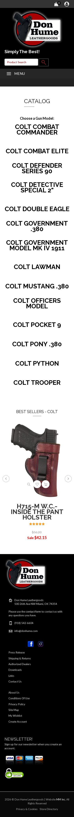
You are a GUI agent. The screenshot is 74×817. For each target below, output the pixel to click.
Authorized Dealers (19, 664)
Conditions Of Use (19, 698)
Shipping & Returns (19, 658)
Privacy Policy (16, 704)
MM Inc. (61, 799)
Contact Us (15, 681)
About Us (13, 692)
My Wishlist (15, 715)
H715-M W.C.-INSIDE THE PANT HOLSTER (37, 512)
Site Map (13, 710)
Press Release (16, 652)
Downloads (15, 669)
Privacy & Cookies (26, 809)
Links (11, 675)
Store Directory (49, 809)
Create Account (17, 721)
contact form (33, 611)
